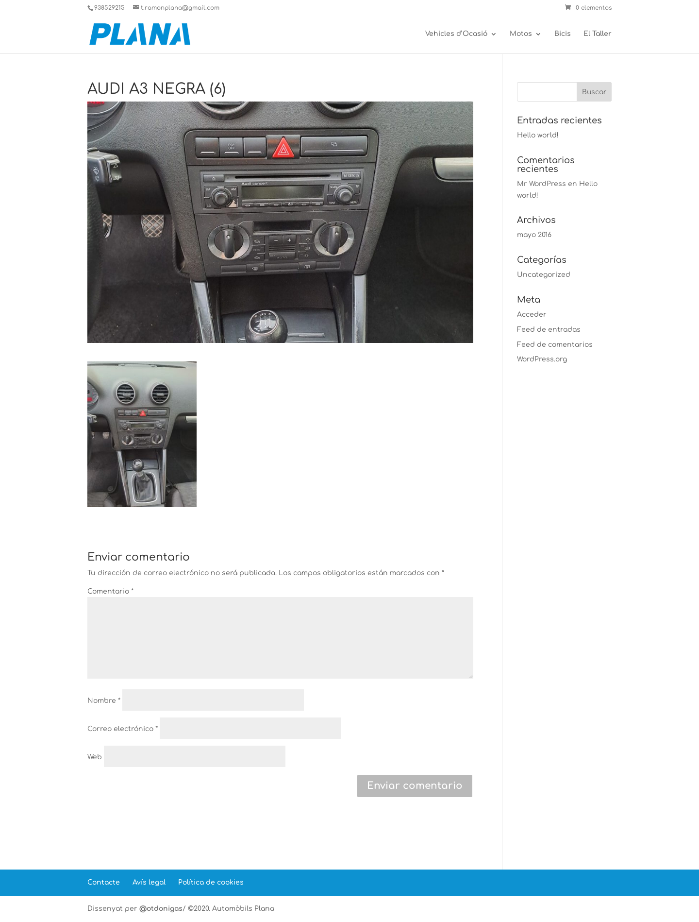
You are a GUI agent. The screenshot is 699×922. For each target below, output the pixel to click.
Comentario (110, 591)
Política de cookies (211, 882)
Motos (521, 34)
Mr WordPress (541, 184)
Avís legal (149, 882)
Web (94, 757)
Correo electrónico (122, 729)
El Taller (597, 34)
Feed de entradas (549, 329)
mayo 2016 (534, 235)
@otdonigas (161, 908)
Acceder (532, 314)
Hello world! (538, 135)
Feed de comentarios (555, 344)
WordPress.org (542, 359)
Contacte (103, 882)
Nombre (103, 700)
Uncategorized (543, 274)
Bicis (562, 34)
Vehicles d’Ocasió (456, 34)
